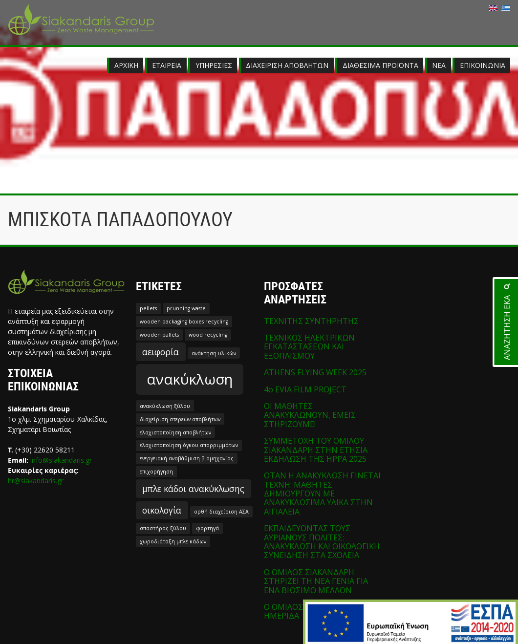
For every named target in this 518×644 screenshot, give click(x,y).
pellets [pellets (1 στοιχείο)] (148, 308)
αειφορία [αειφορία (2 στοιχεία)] (160, 352)
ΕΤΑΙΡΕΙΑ (166, 65)
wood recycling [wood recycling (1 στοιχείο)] (208, 334)
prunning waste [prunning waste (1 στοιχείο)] (186, 308)
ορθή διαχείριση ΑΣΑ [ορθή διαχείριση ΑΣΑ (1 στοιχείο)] (221, 511)
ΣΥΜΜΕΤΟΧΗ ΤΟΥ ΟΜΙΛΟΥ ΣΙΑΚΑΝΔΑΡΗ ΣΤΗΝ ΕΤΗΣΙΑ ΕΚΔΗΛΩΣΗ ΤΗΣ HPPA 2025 (315, 449)
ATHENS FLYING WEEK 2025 (315, 372)
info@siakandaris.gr (61, 460)
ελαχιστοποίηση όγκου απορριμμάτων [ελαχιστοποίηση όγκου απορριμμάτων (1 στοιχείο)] (189, 445)
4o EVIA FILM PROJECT (305, 389)
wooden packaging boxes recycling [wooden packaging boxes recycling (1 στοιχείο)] (184, 321)
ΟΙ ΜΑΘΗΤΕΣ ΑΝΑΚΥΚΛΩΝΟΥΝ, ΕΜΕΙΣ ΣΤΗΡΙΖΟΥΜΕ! (310, 415)
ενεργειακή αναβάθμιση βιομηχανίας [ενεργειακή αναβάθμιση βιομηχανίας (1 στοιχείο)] (187, 458)
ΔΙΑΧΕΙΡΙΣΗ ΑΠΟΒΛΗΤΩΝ (287, 65)
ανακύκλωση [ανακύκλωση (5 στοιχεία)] (190, 379)
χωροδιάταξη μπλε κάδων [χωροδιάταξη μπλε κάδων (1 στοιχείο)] (173, 541)
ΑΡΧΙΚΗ (126, 65)
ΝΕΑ (439, 65)
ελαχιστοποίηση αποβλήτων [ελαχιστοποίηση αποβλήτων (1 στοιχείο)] (175, 432)
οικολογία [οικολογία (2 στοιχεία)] (161, 510)
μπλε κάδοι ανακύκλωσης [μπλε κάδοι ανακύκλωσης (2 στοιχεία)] (193, 488)
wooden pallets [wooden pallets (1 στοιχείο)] (159, 334)
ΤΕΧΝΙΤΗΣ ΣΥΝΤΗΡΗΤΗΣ (311, 321)
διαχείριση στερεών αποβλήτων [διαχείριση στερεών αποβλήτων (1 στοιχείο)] (180, 419)
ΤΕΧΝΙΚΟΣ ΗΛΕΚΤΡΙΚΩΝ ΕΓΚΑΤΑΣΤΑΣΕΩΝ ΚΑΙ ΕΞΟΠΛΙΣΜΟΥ (309, 346)
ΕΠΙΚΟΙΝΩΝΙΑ (482, 65)
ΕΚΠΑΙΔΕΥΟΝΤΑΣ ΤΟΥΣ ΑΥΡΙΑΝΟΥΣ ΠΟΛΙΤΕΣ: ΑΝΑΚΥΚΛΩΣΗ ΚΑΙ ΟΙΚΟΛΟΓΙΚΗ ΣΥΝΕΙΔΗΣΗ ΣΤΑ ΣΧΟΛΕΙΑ (322, 541)
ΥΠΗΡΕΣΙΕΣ (213, 65)
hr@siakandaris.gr (36, 480)
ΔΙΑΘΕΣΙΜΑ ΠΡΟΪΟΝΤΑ (380, 65)
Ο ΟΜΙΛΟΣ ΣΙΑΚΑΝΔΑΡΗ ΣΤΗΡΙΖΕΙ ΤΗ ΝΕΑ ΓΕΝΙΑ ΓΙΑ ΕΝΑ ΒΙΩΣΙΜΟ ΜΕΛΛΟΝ (316, 581)
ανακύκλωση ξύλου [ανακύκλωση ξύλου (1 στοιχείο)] (165, 406)
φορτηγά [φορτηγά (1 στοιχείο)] (207, 528)
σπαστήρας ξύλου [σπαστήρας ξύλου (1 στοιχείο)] (163, 528)
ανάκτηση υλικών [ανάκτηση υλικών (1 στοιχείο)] (214, 353)
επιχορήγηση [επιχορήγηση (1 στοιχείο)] (156, 471)
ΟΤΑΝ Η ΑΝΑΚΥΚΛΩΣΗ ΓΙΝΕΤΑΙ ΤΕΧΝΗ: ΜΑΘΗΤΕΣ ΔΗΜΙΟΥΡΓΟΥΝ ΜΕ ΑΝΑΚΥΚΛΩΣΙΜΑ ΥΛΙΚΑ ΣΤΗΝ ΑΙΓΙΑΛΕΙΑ (322, 493)
